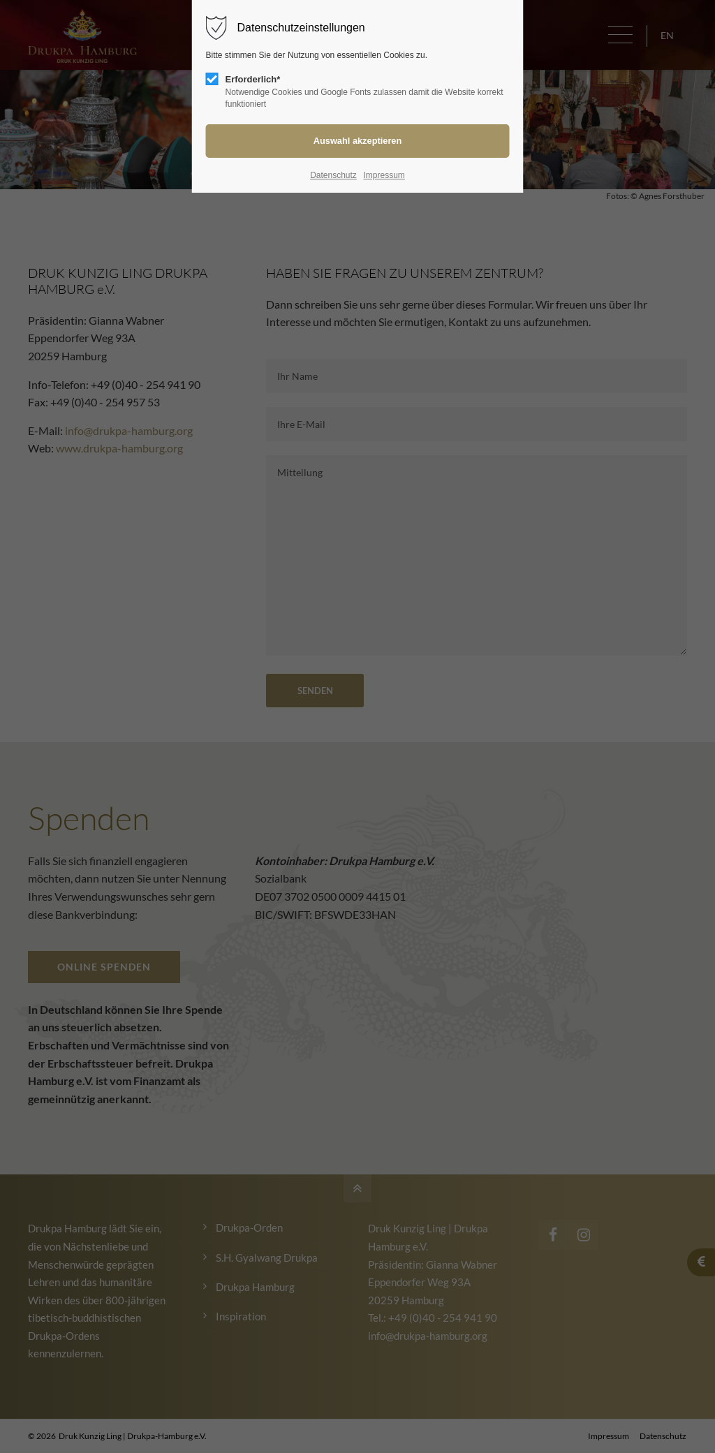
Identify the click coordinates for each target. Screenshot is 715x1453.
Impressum (383, 175)
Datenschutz (333, 175)
